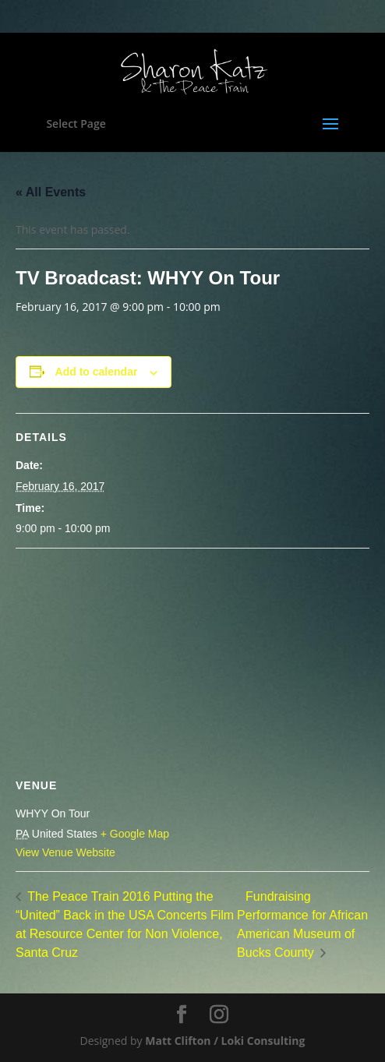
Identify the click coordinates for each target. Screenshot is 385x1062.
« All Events (51, 192)
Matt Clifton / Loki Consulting (225, 1040)
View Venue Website (65, 852)
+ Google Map (135, 833)
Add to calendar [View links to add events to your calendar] (96, 371)
